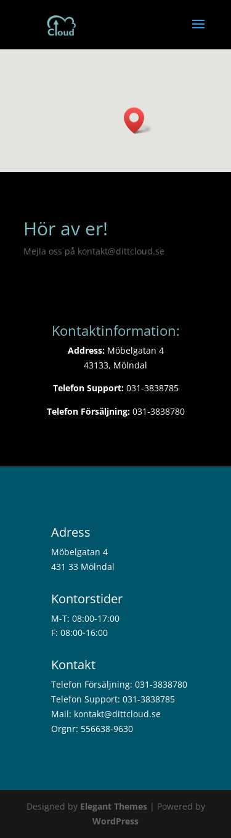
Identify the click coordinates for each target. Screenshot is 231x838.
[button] (138, 120)
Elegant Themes (113, 806)
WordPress (115, 821)
